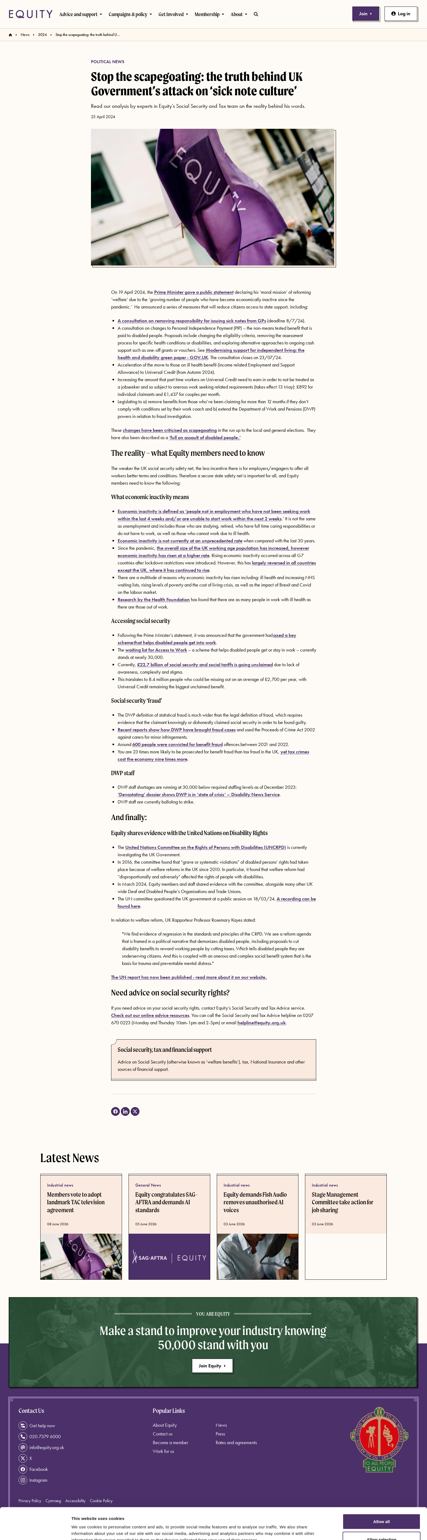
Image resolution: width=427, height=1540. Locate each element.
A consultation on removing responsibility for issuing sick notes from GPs (192, 320)
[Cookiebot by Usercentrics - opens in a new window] (35, 1529)
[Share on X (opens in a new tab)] (135, 1111)
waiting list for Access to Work (156, 650)
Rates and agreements (236, 1442)
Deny (382, 1525)
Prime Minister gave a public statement (194, 292)
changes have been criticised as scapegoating (170, 430)
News (25, 34)
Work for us (163, 1451)
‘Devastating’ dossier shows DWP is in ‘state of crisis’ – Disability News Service (199, 794)
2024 (42, 34)
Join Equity (212, 1365)
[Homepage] (10, 34)
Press (220, 1434)
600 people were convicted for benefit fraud (177, 744)
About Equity (165, 1425)
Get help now (37, 1425)
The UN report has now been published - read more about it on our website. (189, 977)
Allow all (381, 1489)
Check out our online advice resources (150, 1015)
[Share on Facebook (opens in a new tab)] (115, 1111)
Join (365, 13)
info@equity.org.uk (41, 1447)
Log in (400, 13)
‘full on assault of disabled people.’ (205, 437)
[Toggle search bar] (256, 14)
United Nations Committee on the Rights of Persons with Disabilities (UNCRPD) (205, 847)
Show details (285, 1526)
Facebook (33, 1469)
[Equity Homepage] (31, 14)
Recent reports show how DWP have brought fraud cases (177, 729)
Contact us (162, 1434)
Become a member (170, 1442)
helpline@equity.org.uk (261, 1022)
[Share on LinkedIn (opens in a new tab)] (125, 1111)
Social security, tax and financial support (165, 1049)
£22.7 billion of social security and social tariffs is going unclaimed (205, 664)
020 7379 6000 (40, 1436)
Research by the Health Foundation (154, 599)
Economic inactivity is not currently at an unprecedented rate (180, 540)
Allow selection (381, 1507)
